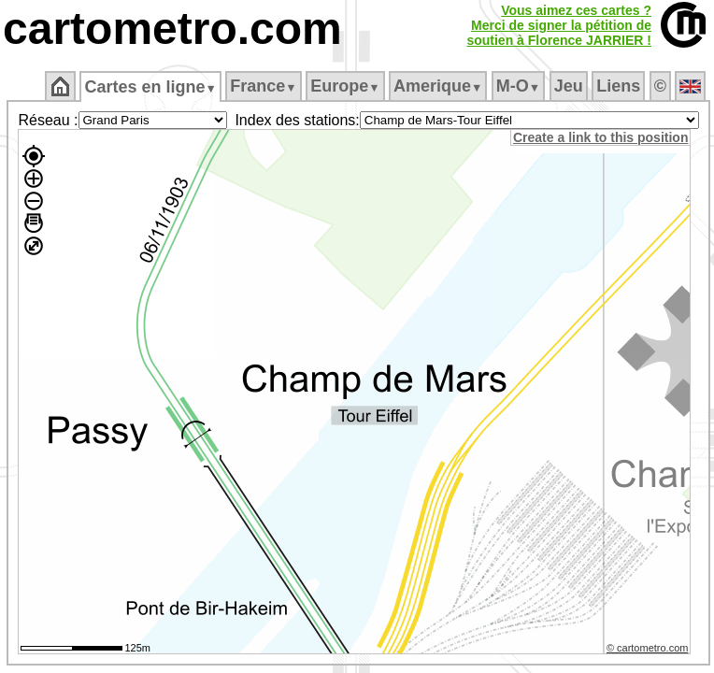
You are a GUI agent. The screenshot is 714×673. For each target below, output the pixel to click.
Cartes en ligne (150, 87)
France (263, 86)
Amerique (437, 86)
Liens (618, 86)
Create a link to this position (600, 137)
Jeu (568, 86)
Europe (344, 86)
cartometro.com (172, 28)
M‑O (518, 86)
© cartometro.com (648, 647)
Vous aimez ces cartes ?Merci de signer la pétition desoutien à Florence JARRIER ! (558, 25)
